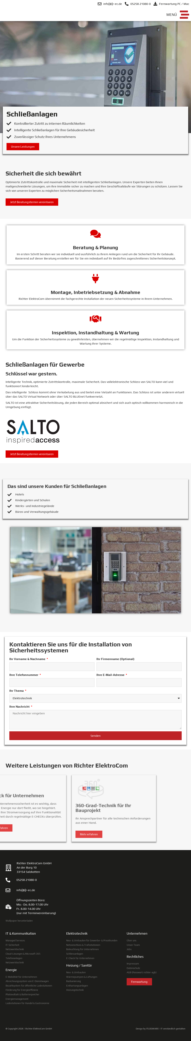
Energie (11, 970)
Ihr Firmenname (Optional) (115, 659)
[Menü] (184, 14)
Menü (171, 14)
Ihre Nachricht (19, 706)
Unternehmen (137, 933)
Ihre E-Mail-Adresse (110, 675)
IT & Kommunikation (21, 933)
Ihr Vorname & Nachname (27, 659)
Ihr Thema (16, 691)
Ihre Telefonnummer (24, 675)
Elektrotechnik (76, 933)
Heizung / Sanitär (79, 965)
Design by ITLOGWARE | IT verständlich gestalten (160, 1028)
